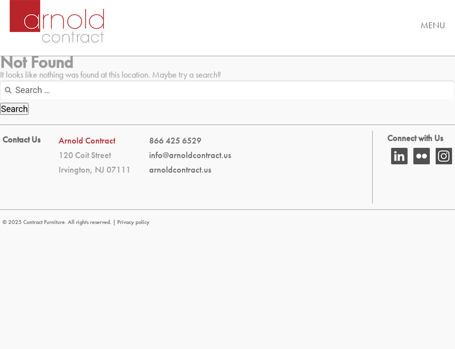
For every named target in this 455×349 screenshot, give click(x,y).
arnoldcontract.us (180, 169)
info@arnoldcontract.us (190, 154)
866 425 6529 (175, 140)
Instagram (444, 156)
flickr (421, 156)
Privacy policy (133, 222)
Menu (433, 25)
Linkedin (399, 156)
